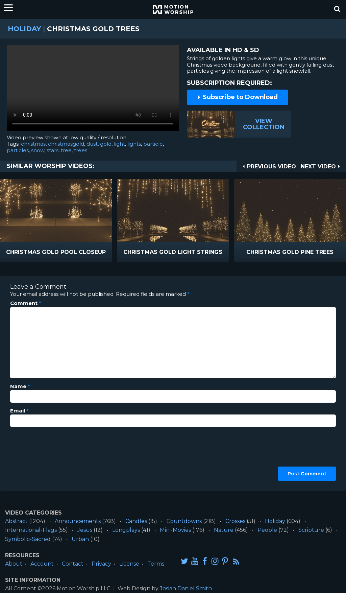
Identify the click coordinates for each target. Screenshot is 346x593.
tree (66, 150)
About (13, 564)
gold (106, 144)
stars (52, 150)
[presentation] (38, 456)
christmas (33, 144)
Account (42, 564)
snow (37, 150)
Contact (72, 564)
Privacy (101, 564)
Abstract (16, 521)
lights (134, 144)
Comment (25, 303)
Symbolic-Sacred (28, 539)
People (267, 530)
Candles (136, 521)
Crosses (235, 521)
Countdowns (184, 521)
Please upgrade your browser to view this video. (93, 90)
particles (18, 150)
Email (19, 411)
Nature (223, 530)
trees (80, 150)
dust (92, 144)
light (119, 144)
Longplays (126, 530)
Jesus (84, 530)
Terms (155, 564)
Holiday (24, 29)
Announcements (78, 521)
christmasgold (66, 144)
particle (153, 144)
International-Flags (31, 530)
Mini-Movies (175, 530)
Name (20, 386)
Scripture (311, 530)
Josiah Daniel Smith (186, 588)
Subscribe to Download (237, 97)
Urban (80, 539)
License (129, 564)
